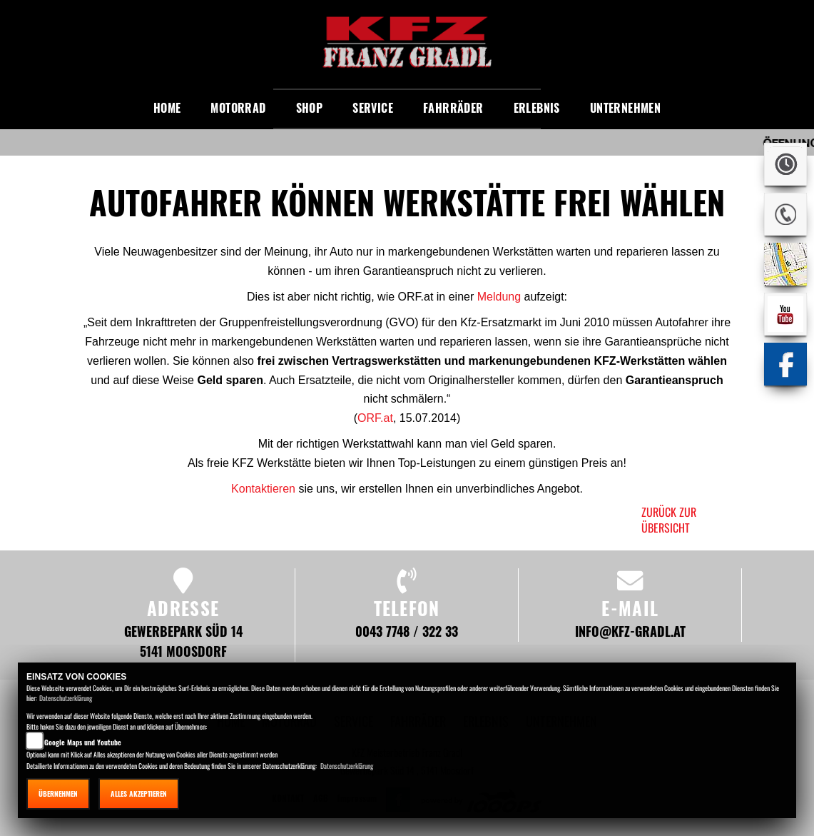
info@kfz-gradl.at (630, 630)
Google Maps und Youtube (82, 742)
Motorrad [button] (237, 107)
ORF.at (375, 418)
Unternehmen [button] (625, 107)
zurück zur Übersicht (668, 520)
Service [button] (372, 107)
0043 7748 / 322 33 (406, 630)
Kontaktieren (263, 489)
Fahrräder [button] (453, 107)
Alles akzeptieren (139, 793)
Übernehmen (58, 793)
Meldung (499, 297)
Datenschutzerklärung (65, 698)
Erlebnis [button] (537, 107)
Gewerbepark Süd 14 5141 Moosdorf (183, 640)
